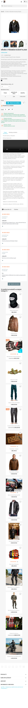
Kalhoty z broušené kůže (14, 402)
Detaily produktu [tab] (13, 132)
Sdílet (5, 109)
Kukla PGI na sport (14, 310)
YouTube (9, 667)
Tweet (9, 109)
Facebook (2, 667)
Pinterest (12, 109)
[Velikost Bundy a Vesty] (5, 86)
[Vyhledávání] (14, 6)
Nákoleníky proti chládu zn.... (14, 587)
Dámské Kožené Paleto (14, 541)
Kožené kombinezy (14, 633)
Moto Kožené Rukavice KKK (14, 495)
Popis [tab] (5, 132)
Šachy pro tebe (14, 379)
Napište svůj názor (14, 284)
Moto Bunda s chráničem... (14, 610)
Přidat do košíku (13, 103)
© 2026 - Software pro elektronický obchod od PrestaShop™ (12, 687)
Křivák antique (14, 333)
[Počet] (2, 103)
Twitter (6, 667)
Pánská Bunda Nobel (14, 472)
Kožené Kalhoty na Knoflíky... (14, 425)
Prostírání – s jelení (14, 449)
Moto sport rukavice (14, 564)
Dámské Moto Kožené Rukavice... (14, 356)
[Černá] (2, 81)
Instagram (16, 667)
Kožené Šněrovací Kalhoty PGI (14, 656)
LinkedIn (20, 667)
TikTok (24, 667)
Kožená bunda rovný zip (14, 518)
